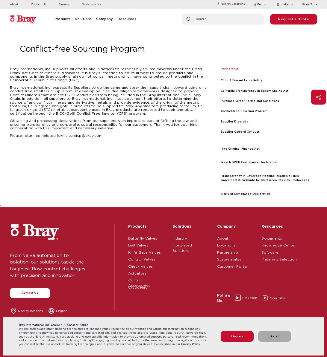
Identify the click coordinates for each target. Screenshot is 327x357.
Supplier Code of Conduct (240, 131)
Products (137, 226)
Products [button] (62, 19)
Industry (179, 237)
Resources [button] (127, 19)
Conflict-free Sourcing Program (244, 111)
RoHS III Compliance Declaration (245, 193)
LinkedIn (284, 5)
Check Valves (140, 265)
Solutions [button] (83, 19)
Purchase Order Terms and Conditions (250, 100)
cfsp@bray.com (88, 135)
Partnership (227, 251)
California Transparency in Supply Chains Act (254, 90)
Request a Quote (293, 19)
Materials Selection (279, 258)
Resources (272, 226)
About (14, 4)
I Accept (237, 336)
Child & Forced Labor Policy (241, 80)
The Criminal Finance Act (240, 148)
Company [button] (104, 19)
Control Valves (141, 258)
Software (269, 251)
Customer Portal (232, 265)
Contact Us (38, 4)
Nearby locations (30, 310)
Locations (226, 244)
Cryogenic (137, 286)
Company (226, 226)
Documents (271, 237)
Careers (64, 4)
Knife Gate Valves (144, 251)
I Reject (275, 336)
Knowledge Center (278, 244)
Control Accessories (139, 279)
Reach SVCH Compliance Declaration (249, 162)
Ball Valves (138, 244)
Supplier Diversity (234, 121)
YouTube (309, 5)
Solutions (181, 226)
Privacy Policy (190, 344)
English (262, 4)
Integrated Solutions (182, 244)
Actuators (137, 272)
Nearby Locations (230, 3)
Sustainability (91, 4)
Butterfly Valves (142, 237)
